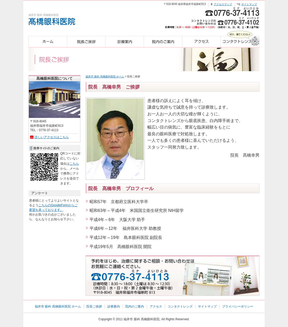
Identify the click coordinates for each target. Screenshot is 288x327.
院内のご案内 (134, 306)
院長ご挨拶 (94, 306)
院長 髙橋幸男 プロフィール (121, 188)
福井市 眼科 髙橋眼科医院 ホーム (105, 76)
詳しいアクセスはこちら (52, 137)
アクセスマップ (223, 4)
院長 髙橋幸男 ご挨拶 (114, 87)
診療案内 (113, 306)
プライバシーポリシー (237, 306)
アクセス (156, 306)
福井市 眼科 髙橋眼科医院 (142, 319)
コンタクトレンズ (180, 306)
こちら (74, 163)
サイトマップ (249, 4)
